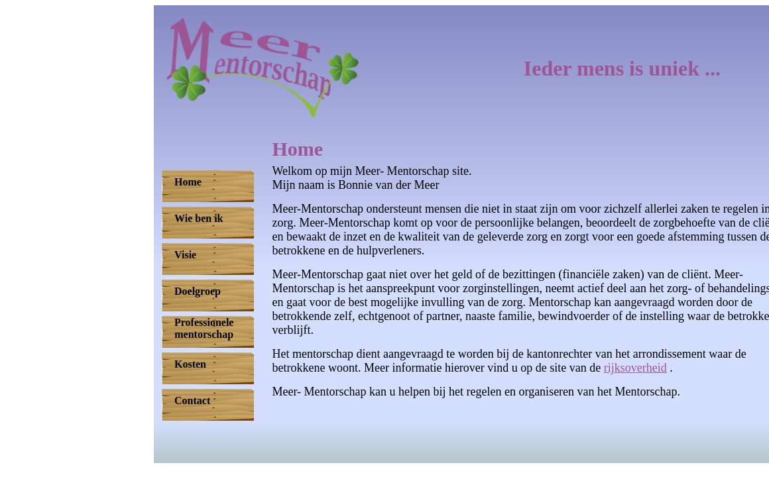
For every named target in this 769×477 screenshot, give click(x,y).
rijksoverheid (635, 367)
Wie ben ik (198, 218)
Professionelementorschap (203, 328)
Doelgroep (197, 291)
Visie (185, 254)
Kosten (190, 364)
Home (188, 181)
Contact (192, 400)
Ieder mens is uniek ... (622, 68)
